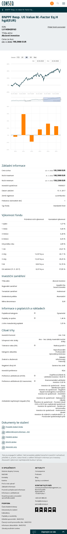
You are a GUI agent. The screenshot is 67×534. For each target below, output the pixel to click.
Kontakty (5, 477)
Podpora (6, 503)
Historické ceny (11, 447)
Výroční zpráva (11, 442)
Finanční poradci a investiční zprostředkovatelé (11, 497)
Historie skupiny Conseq (10, 471)
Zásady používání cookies (11, 528)
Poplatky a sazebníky (9, 516)
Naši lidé (5, 474)
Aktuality (40, 468)
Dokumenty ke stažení (9, 510)
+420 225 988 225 (41, 498)
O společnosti (9, 468)
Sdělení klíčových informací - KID (18, 432)
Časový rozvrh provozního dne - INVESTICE (16, 522)
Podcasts (38, 474)
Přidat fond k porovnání (56, 27)
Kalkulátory (6, 513)
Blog (36, 477)
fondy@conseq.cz (41, 501)
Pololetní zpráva (11, 437)
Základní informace (8, 487)
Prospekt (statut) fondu (14, 427)
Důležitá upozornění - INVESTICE (13, 519)
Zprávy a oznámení (42, 480)
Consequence (40, 471)
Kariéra (4, 480)
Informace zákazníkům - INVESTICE (14, 525)
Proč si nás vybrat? (8, 484)
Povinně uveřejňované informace (13, 490)
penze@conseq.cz (41, 504)
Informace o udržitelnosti (10, 493)
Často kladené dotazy (9, 507)
